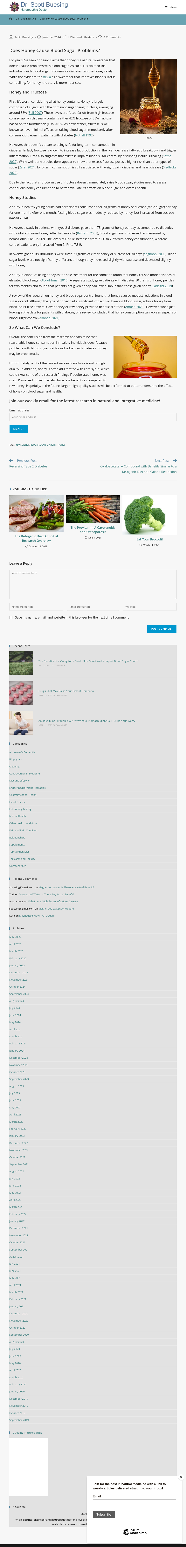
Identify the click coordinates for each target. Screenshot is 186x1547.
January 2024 (17, 1043)
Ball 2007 (35, 112)
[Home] (10, 18)
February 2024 (17, 1035)
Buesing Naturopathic (27, 1425)
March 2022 (16, 1199)
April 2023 (15, 1106)
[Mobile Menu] (171, 7)
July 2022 (14, 1170)
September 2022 (19, 1156)
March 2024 (16, 1028)
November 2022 (18, 1142)
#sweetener (22, 444)
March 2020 (16, 1369)
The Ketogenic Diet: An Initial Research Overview (36, 538)
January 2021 (17, 1298)
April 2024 (15, 1021)
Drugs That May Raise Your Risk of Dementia (63, 687)
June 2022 (15, 1177)
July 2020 (14, 1341)
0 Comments (112, 37)
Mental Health (17, 808)
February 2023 (17, 1121)
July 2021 (14, 1256)
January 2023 (17, 1128)
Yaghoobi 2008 (154, 254)
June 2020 (15, 1348)
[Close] (181, 1477)
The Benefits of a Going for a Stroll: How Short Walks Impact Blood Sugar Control (86, 659)
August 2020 (16, 1334)
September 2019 (19, 1412)
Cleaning (14, 758)
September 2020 (19, 1327)
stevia (46, 77)
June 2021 (15, 1263)
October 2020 (17, 1320)
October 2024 (17, 979)
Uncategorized (17, 858)
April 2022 (15, 1192)
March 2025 (16, 943)
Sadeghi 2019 (162, 286)
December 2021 (18, 1220)
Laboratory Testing (20, 801)
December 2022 (18, 1135)
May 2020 (15, 1355)
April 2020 (15, 1362)
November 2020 (18, 1312)
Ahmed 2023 (134, 307)
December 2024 (18, 964)
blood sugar (38, 444)
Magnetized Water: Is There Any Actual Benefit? (66, 879)
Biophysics (15, 751)
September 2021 (19, 1241)
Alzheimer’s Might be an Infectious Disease (53, 893)
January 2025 (17, 957)
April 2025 (15, 936)
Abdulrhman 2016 (54, 280)
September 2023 (19, 1071)
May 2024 (15, 1014)
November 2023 (18, 1057)
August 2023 (16, 1078)
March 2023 (16, 1113)
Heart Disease (17, 794)
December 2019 (18, 1391)
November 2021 (18, 1227)
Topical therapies (19, 844)
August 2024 (16, 993)
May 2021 (15, 1270)
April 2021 (15, 1277)
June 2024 (15, 1007)
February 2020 (17, 1376)
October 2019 (17, 1405)
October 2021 (17, 1234)
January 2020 (17, 1383)
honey (61, 444)
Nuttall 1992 (84, 135)
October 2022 (17, 1149)
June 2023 (15, 1092)
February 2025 (17, 950)
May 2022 (15, 1185)
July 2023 (14, 1085)
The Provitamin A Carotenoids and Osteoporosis (93, 529)
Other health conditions (23, 815)
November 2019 (18, 1398)
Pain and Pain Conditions (24, 822)
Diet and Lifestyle (82, 37)
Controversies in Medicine (24, 765)
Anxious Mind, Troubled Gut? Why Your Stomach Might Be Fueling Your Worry (84, 714)
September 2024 (19, 986)
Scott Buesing (23, 37)
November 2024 (18, 972)
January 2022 (17, 1213)
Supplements (17, 836)
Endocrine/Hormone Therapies (27, 780)
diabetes (52, 444)
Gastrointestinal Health (23, 787)
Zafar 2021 (27, 167)
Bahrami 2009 (87, 233)
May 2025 (15, 929)
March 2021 (16, 1284)
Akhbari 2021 (48, 318)
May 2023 (15, 1099)
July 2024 (14, 1000)
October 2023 (17, 1064)
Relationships (17, 829)
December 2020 (18, 1305)
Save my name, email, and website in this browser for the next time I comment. (72, 617)
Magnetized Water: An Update (56, 901)
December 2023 (18, 1050)
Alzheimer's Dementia (22, 744)
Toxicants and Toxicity (22, 851)
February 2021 (17, 1291)
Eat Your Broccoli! (149, 539)
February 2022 (17, 1206)
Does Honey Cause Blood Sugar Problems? (65, 18)
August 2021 (16, 1249)
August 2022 (16, 1163)
